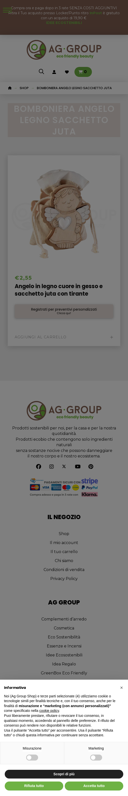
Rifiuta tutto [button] (34, 786)
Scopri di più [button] (64, 774)
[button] (122, 688)
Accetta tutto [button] (94, 786)
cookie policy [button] (49, 711)
